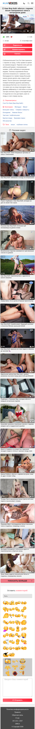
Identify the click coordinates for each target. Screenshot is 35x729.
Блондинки (6, 112)
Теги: (7, 124)
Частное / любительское (11, 115)
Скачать (18, 54)
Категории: (9, 107)
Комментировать (18, 49)
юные (13, 124)
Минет (25, 107)
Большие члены (8, 110)
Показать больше (17, 581)
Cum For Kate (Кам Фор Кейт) (13, 103)
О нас (17, 718)
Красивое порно (19, 118)
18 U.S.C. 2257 (17, 721)
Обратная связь (17, 715)
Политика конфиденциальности (17, 709)
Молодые (18, 107)
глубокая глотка (22, 124)
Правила (17, 712)
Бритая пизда (7, 118)
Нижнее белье (17, 112)
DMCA (17, 724)
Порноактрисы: (11, 100)
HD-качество (7, 121)
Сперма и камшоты (22, 110)
